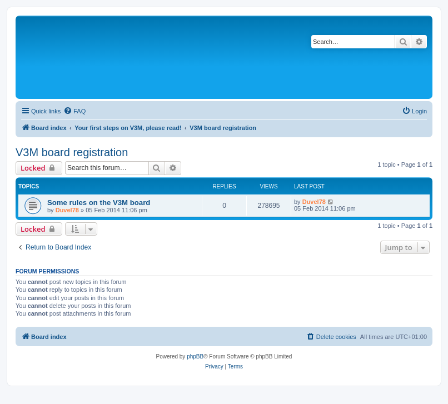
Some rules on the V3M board (98, 202)
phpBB (195, 356)
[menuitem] (74, 111)
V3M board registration (72, 152)
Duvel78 (67, 210)
